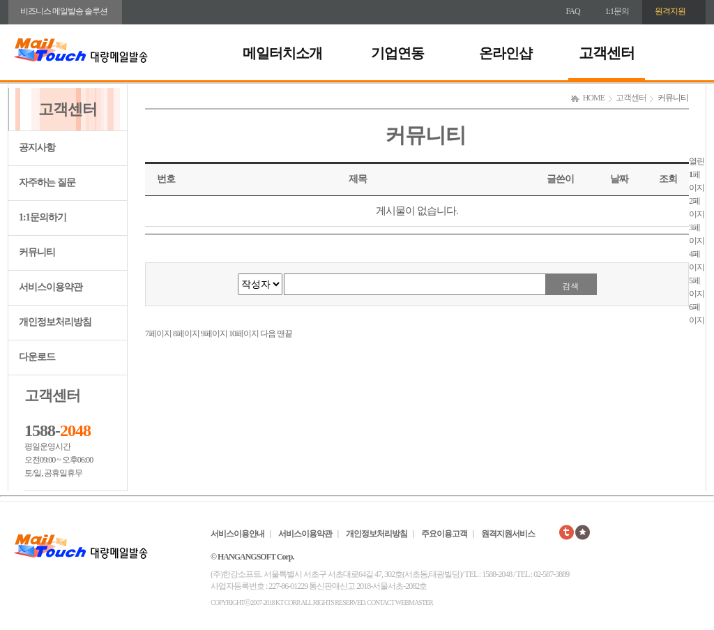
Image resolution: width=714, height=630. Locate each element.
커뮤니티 (37, 252)
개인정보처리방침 (55, 322)
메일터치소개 (282, 53)
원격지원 (670, 11)
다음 (267, 333)
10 (244, 333)
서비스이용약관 (50, 287)
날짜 (619, 179)
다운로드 (37, 357)
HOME (594, 98)
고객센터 (607, 53)
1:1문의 (617, 11)
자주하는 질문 (47, 182)
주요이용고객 (444, 534)
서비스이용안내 (237, 534)
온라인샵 (505, 53)
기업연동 (397, 53)
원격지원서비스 (508, 534)
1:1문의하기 (42, 217)
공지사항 (37, 147)
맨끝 (284, 333)
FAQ (573, 11)
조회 (668, 179)
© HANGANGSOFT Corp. (252, 557)
